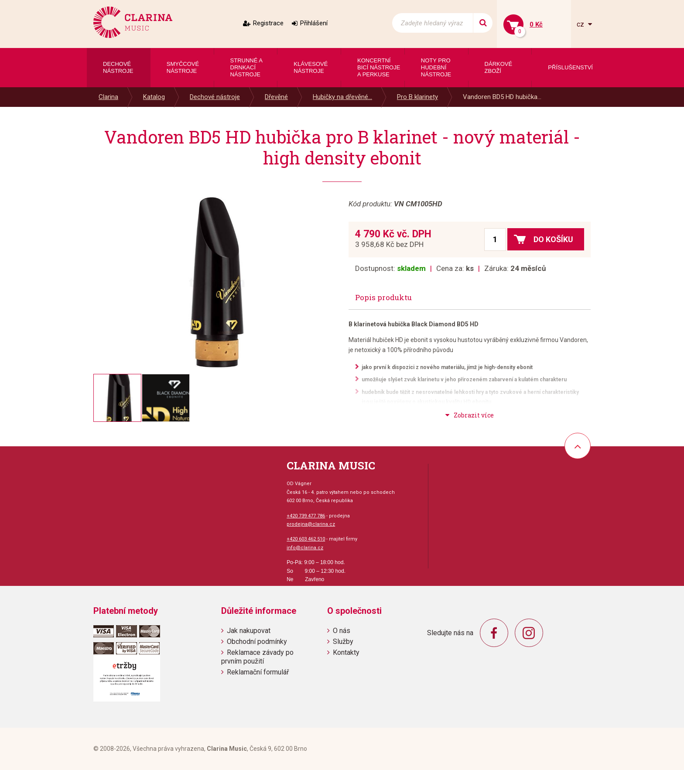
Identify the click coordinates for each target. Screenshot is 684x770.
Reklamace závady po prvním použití (257, 656)
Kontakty (346, 652)
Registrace (268, 23)
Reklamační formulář (258, 672)
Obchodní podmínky (257, 641)
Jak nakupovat (248, 630)
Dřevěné (276, 97)
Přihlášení (314, 23)
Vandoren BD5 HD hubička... (502, 97)
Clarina (108, 97)
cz (581, 24)
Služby (343, 641)
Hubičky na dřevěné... (342, 97)
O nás (341, 630)
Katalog (154, 97)
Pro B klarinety (417, 97)
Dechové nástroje (215, 97)
